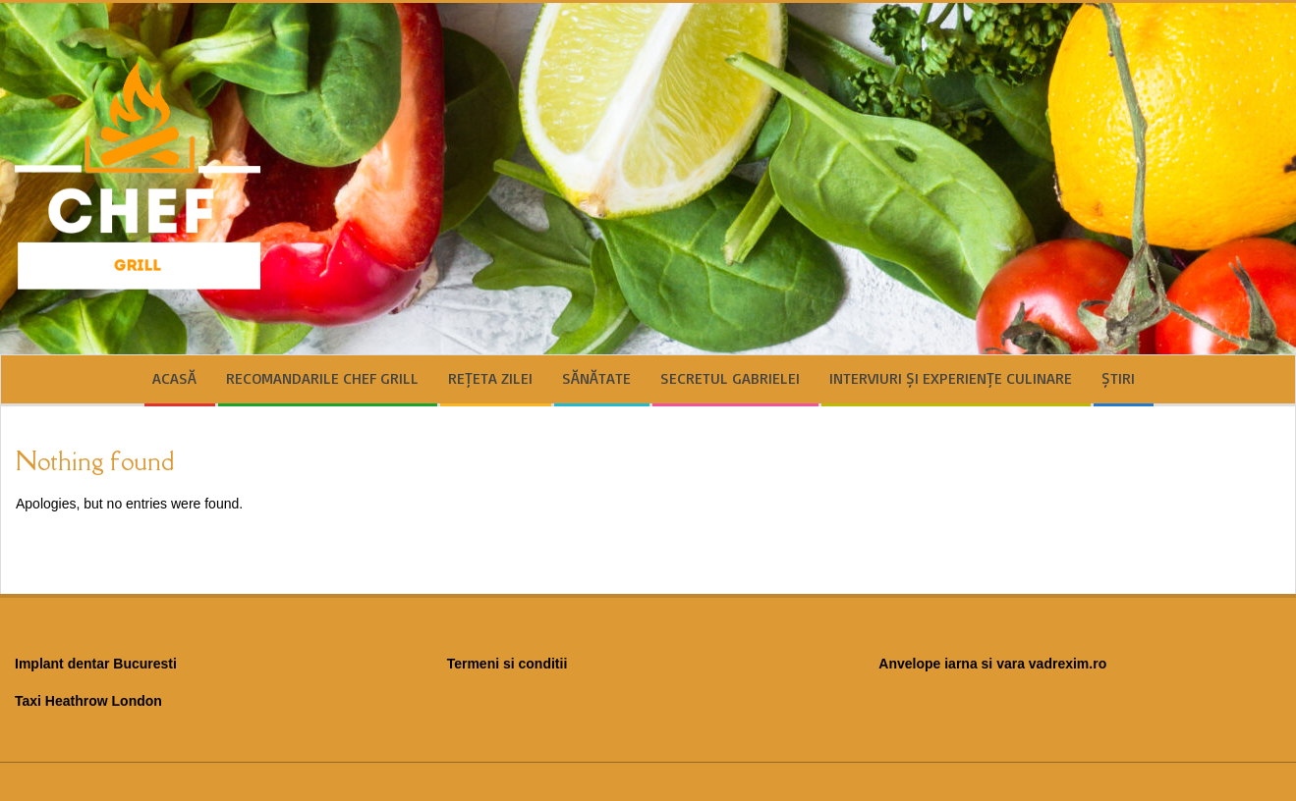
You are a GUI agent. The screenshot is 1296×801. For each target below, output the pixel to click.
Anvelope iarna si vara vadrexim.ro (992, 663)
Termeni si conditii (507, 663)
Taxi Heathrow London (88, 701)
